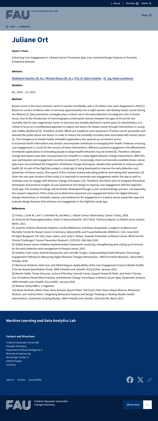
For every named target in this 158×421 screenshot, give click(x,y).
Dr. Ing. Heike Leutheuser (118, 78)
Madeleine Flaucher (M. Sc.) (28, 78)
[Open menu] (147, 15)
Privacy (21, 379)
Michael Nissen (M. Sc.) (59, 78)
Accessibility (35, 379)
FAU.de (115, 3)
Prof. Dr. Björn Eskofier (88, 78)
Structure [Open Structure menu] (132, 3)
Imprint (10, 379)
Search (146, 3)
